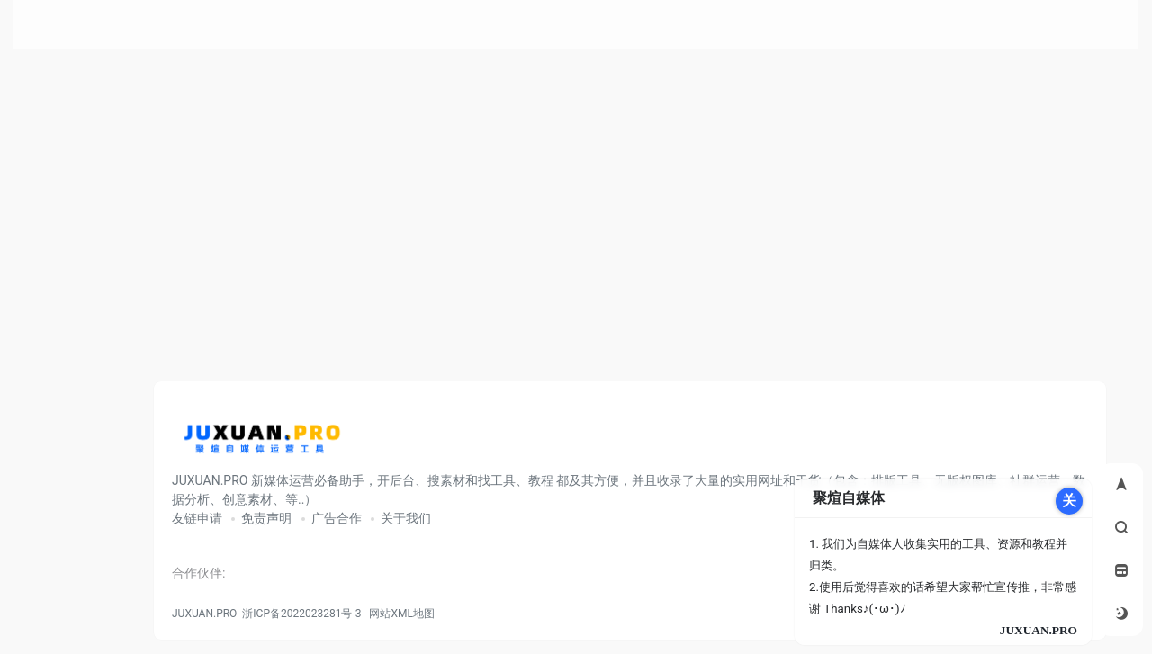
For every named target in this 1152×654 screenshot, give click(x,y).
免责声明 (266, 518)
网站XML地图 (399, 613)
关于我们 (406, 518)
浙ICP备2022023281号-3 (301, 613)
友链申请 (197, 518)
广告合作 (336, 518)
